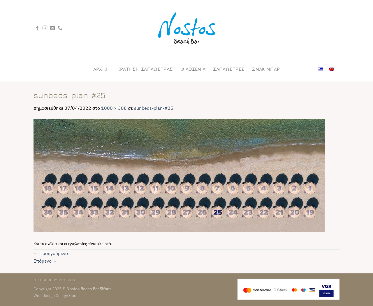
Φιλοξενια (192, 69)
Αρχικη (101, 69)
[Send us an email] (52, 28)
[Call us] (60, 28)
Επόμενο (45, 261)
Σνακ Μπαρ (266, 69)
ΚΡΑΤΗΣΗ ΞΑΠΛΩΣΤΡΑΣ (145, 69)
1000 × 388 (114, 108)
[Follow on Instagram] (45, 28)
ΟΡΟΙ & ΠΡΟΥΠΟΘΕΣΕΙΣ (55, 279)
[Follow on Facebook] (37, 28)
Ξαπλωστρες (228, 69)
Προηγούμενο (51, 253)
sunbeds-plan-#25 (153, 108)
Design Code (67, 295)
